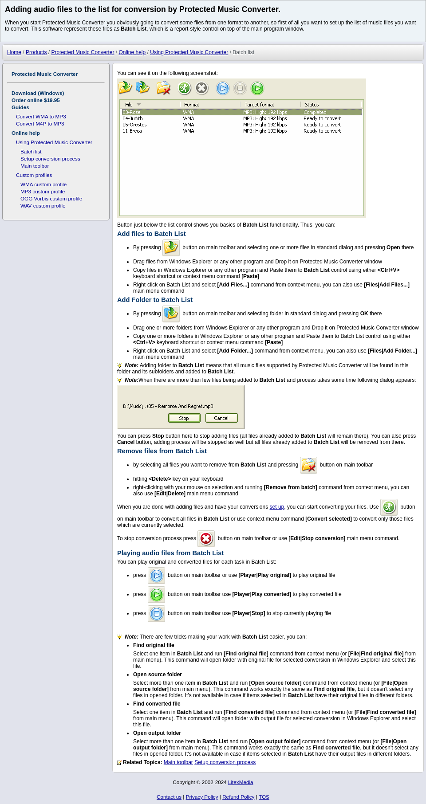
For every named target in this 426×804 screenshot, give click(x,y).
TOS (264, 797)
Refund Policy (238, 797)
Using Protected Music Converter (54, 142)
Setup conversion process (225, 762)
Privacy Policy (202, 797)
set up (277, 507)
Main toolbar (178, 762)
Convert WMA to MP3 (41, 116)
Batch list (31, 151)
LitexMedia (240, 782)
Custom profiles (34, 175)
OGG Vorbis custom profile (51, 198)
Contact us (169, 797)
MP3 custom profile (42, 191)
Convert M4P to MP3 (40, 123)
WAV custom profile (43, 205)
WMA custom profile (43, 184)
